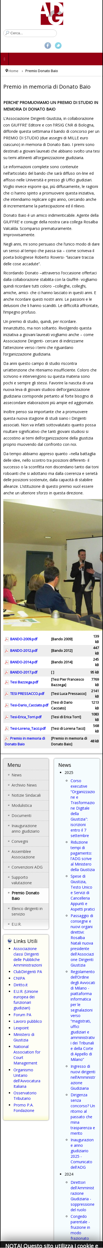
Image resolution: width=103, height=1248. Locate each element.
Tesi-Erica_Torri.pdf (25, 717)
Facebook (47, 45)
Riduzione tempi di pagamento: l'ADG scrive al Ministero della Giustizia (83, 855)
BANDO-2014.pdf (23, 662)
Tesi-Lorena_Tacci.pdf (28, 728)
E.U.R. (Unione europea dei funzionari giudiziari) (25, 999)
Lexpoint (21, 1027)
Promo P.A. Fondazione (23, 1107)
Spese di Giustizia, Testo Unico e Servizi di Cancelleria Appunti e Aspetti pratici (83, 893)
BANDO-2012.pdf (23, 650)
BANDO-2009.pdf (23, 639)
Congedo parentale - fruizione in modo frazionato (80, 1227)
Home (13, 71)
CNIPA (19, 978)
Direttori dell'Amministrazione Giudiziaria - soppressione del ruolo (82, 1196)
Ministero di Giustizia (23, 1037)
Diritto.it (20, 984)
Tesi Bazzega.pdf (24, 682)
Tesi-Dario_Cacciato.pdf (29, 705)
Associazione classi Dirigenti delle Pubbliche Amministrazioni (27, 957)
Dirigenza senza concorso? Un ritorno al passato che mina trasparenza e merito (83, 1114)
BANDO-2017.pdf (23, 672)
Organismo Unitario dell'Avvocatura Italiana (26, 1078)
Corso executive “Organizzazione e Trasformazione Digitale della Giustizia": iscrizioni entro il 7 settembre (83, 808)
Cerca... (3, 29)
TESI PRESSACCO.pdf (27, 693)
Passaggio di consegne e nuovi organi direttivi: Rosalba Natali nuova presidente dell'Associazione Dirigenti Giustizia (82, 940)
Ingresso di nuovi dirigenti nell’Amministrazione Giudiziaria (83, 1077)
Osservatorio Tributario (25, 1095)
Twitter (58, 45)
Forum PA (22, 1014)
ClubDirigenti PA (27, 971)
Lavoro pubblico (27, 1021)
